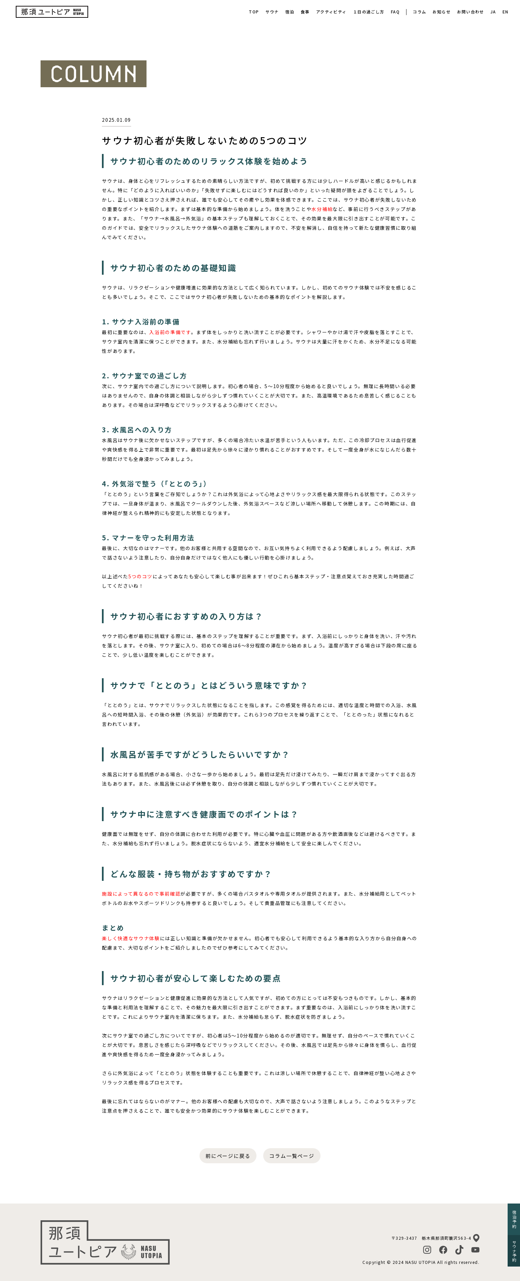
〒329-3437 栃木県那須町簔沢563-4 (431, 1238)
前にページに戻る (228, 1155)
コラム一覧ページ (291, 1155)
